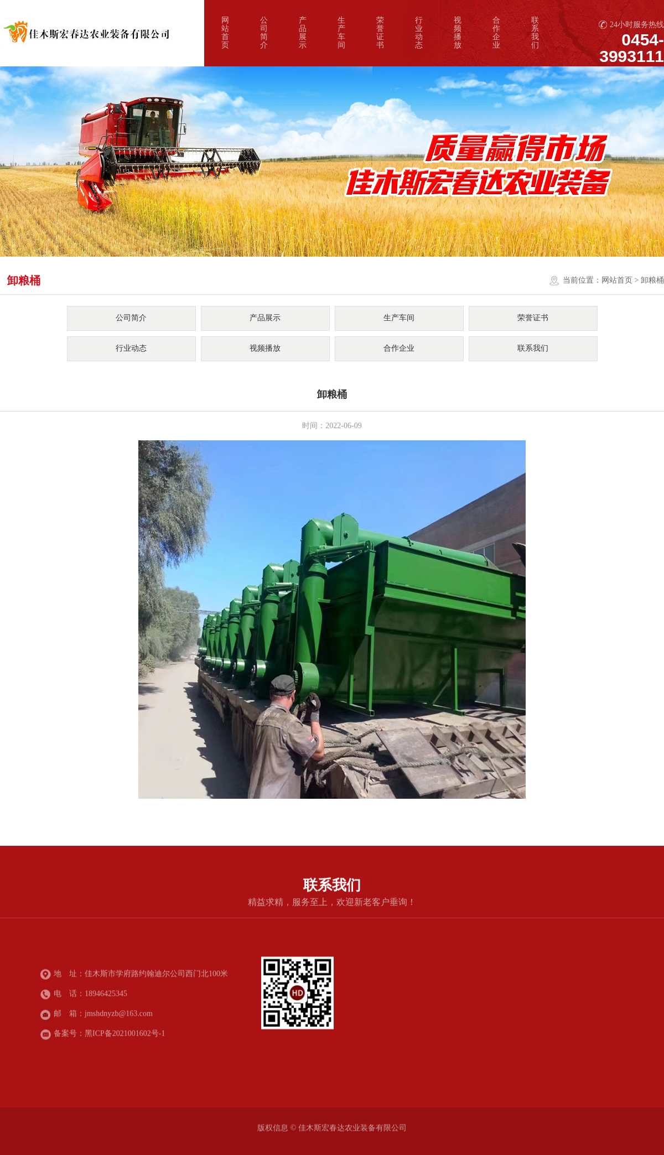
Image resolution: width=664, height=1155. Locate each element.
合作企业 (496, 32)
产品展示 (303, 32)
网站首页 (225, 32)
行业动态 (419, 32)
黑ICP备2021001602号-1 (125, 1035)
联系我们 (535, 32)
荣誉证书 (380, 32)
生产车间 (341, 32)
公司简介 (264, 32)
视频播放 (457, 32)
